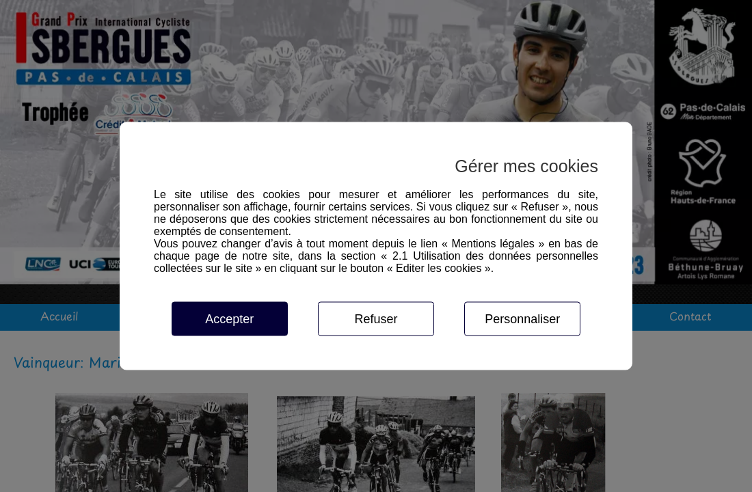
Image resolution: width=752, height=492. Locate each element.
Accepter (229, 319)
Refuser (375, 319)
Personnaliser (522, 319)
